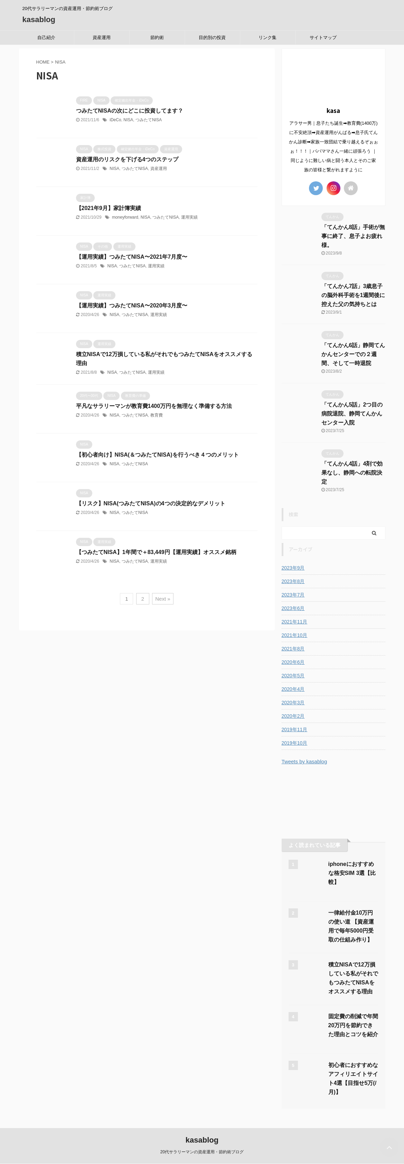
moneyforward (125, 217)
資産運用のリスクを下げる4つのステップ (127, 159)
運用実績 (189, 217)
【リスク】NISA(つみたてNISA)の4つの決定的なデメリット (150, 503)
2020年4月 (293, 689)
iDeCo (115, 119)
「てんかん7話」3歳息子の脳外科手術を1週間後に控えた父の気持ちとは (353, 295)
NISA (128, 119)
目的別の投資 (212, 37)
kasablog (38, 19)
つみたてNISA (148, 119)
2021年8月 (293, 648)
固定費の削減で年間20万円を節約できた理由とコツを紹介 (353, 1025)
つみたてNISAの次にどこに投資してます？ (129, 111)
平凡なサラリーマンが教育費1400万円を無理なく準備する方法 (154, 406)
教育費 (156, 415)
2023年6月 (293, 608)
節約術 (157, 37)
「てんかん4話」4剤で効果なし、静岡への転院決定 (352, 473)
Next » (162, 599)
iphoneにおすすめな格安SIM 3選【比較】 (352, 873)
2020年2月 (293, 716)
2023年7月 (293, 595)
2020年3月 (293, 702)
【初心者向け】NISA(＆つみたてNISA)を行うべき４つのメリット (157, 455)
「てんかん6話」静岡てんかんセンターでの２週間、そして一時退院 (353, 354)
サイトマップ (323, 37)
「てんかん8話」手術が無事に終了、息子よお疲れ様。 (353, 236)
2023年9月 (293, 568)
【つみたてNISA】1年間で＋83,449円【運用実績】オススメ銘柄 (156, 552)
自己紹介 (46, 37)
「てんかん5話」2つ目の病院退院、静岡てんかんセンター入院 (352, 414)
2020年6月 (293, 662)
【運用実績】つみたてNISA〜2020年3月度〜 (132, 305)
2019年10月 (295, 743)
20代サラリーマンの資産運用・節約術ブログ (202, 1151)
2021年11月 (295, 621)
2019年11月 (295, 729)
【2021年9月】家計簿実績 (108, 208)
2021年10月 (295, 635)
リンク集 (267, 37)
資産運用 (102, 37)
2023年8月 (293, 581)
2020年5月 (293, 675)
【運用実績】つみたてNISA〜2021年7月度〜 (132, 257)
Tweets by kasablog (304, 761)
